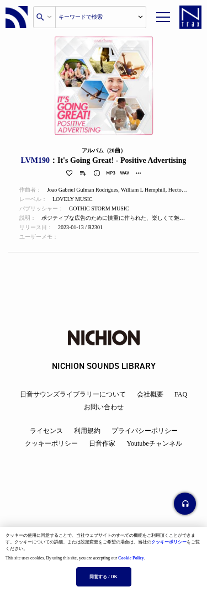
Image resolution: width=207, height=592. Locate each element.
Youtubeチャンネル (154, 443)
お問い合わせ (104, 407)
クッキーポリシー (169, 542)
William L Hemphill (143, 190)
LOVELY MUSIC (72, 199)
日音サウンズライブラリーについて (73, 394)
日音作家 (102, 443)
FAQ (180, 394)
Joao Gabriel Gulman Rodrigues (82, 190)
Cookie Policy (131, 558)
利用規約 (87, 431)
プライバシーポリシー (145, 431)
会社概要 (150, 394)
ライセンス (46, 431)
